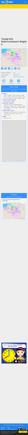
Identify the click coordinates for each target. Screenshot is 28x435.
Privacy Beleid (11, 433)
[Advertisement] (14, 22)
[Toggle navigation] (25, 2)
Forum (3, 429)
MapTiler (12, 160)
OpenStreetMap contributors (20, 160)
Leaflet (9, 160)
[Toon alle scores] (20, 76)
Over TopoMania (12, 429)
